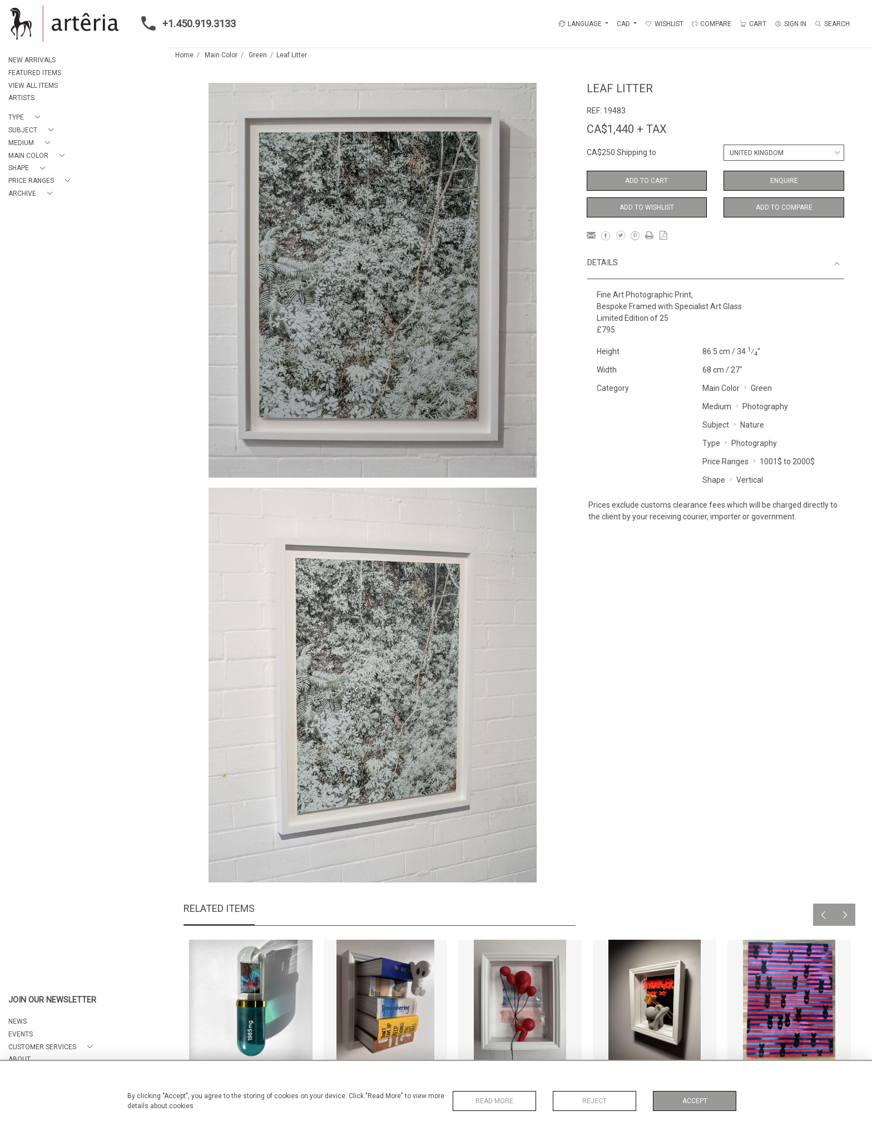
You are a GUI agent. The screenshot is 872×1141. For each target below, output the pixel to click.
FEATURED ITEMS (34, 73)
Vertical (749, 479)
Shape (713, 479)
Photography (765, 406)
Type (711, 443)
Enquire (784, 181)
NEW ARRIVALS (32, 60)
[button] (26, 117)
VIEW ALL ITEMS (33, 86)
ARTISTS (21, 98)
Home (184, 55)
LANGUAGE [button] (580, 24)
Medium (716, 406)
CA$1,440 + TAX (627, 129)
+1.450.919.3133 (185, 23)
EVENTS (20, 1034)
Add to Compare (784, 207)
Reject (594, 1101)
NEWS (17, 1021)
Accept (694, 1101)
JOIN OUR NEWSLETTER (52, 1000)
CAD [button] (624, 24)
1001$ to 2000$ (787, 461)
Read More (494, 1101)
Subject (715, 424)
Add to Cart (646, 181)
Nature (752, 424)
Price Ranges (725, 461)
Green (258, 55)
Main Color (221, 55)
